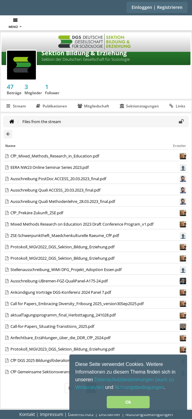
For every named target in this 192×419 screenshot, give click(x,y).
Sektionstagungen (139, 106)
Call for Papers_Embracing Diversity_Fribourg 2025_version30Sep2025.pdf (77, 303)
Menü (15, 23)
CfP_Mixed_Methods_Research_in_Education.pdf (54, 156)
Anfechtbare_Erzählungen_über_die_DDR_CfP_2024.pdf (60, 337)
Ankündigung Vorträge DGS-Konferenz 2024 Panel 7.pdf (60, 292)
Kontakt (27, 414)
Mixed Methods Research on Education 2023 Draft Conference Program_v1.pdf (81, 224)
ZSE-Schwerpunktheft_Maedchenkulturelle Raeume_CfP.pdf (64, 235)
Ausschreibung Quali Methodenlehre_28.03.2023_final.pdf (62, 201)
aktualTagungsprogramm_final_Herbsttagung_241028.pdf (63, 315)
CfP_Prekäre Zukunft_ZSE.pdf (36, 212)
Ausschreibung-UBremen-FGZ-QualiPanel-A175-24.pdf (59, 281)
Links (177, 106)
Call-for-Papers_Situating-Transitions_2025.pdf (52, 326)
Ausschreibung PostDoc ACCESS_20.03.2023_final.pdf (58, 178)
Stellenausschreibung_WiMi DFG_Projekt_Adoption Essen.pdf (65, 269)
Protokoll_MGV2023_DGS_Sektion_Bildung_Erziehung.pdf (62, 349)
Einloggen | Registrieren (157, 7)
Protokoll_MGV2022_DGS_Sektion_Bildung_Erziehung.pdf (62, 247)
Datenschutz (81, 414)
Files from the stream (41, 121)
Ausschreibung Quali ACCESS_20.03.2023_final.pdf (55, 190)
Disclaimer (110, 414)
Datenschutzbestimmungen (124, 379)
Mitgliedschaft (93, 106)
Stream (16, 106)
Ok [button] (128, 402)
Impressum (51, 414)
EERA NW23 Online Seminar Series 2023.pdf (49, 167)
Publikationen (51, 106)
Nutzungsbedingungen (139, 387)
